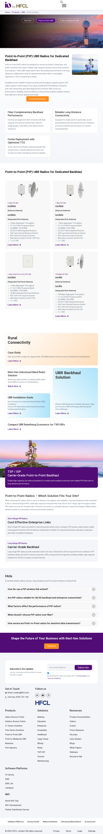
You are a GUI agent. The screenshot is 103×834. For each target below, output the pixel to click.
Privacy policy (82, 676)
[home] (16, 5)
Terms (68, 831)
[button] (64, 4)
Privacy (56, 831)
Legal (79, 831)
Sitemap (91, 831)
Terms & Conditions (54, 678)
